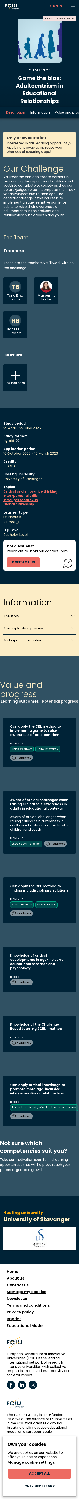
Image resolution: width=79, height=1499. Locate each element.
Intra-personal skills (20, 500)
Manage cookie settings (31, 1462)
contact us (23, 562)
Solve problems (22, 904)
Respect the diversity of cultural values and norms (44, 1107)
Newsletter (17, 1298)
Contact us (18, 1285)
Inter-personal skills (20, 496)
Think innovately (47, 749)
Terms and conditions (28, 1305)
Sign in (56, 5)
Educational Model (25, 1325)
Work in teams (46, 904)
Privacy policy (20, 1312)
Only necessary (39, 1486)
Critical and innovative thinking (30, 492)
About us (15, 1278)
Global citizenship (18, 504)
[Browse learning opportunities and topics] (73, 6)
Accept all (39, 1473)
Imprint (14, 1318)
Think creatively (22, 749)
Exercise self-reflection (26, 843)
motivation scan (28, 1159)
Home (12, 1271)
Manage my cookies (26, 1291)
